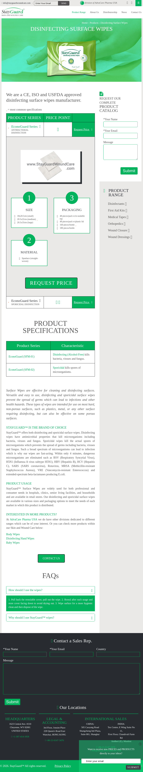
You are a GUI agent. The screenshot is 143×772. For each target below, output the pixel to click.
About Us (94, 12)
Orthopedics (115, 223)
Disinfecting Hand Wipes (20, 538)
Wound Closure (117, 230)
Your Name (10, 649)
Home (85, 22)
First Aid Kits (116, 210)
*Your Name (110, 119)
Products (94, 22)
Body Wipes (13, 534)
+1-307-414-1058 (20, 736)
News (124, 12)
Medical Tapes (117, 217)
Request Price (83, 129)
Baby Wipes (13, 542)
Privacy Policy (63, 766)
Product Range (79, 12)
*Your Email (110, 130)
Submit (129, 170)
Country (101, 649)
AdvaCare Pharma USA (106, 3)
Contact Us (136, 12)
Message (108, 142)
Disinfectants (116, 203)
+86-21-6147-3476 (54, 740)
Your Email (57, 649)
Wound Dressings (119, 237)
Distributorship (110, 12)
